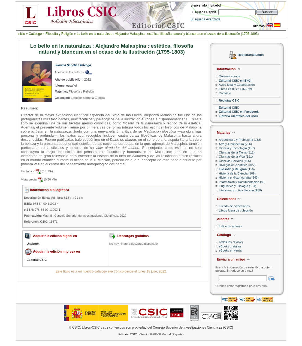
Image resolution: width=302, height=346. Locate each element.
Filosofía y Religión (59, 34)
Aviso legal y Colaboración (237, 84)
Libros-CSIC (90, 327)
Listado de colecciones (234, 206)
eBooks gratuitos (230, 246)
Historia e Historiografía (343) (239, 177)
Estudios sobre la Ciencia (88, 97)
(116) (237, 169)
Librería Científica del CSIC (238, 116)
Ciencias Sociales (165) (235, 161)
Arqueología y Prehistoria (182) (240, 139)
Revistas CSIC (229, 100)
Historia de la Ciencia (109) (237, 173)
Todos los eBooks (231, 242)
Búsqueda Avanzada (206, 19)
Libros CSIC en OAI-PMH (236, 89)
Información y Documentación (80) (242, 181)
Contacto (225, 93)
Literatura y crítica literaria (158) (240, 190)
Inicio (21, 34)
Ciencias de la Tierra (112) (237, 152)
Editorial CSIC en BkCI (235, 80)
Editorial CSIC (229, 107)
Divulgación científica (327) (237, 165)
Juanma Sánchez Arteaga (73, 65)
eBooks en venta (230, 250)
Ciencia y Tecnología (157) (237, 148)
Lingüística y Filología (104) (237, 186)
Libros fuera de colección (236, 210)
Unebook (33, 243)
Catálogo (35, 34)
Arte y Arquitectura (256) (235, 144)
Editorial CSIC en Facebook (239, 111)
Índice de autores (230, 226)
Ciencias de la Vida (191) (236, 156)
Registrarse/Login (251, 55)
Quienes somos (229, 76)
